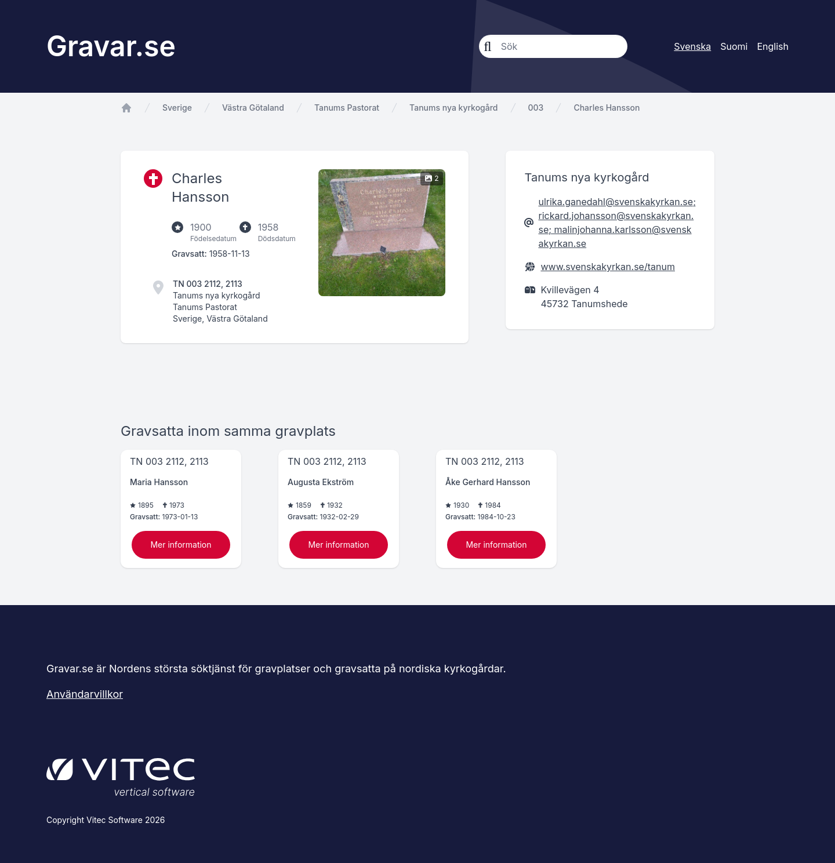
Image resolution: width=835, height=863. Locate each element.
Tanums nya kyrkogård (453, 107)
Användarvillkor (84, 694)
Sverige (177, 107)
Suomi (733, 46)
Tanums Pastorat (346, 107)
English (773, 46)
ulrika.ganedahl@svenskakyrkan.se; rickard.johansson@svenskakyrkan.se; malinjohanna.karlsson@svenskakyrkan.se (617, 222)
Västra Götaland (253, 107)
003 (536, 107)
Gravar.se (111, 46)
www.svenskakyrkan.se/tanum (607, 266)
